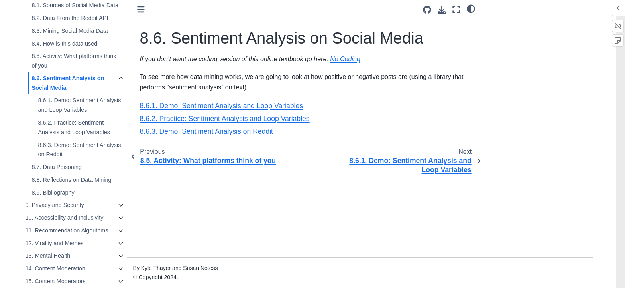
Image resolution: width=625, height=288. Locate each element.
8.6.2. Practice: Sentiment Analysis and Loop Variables (91, 127)
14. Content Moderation (72, 268)
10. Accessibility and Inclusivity (81, 218)
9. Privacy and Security (71, 205)
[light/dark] (471, 8)
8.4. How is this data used (81, 43)
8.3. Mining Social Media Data (87, 31)
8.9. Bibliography (70, 192)
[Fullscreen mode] (456, 9)
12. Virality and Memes (71, 243)
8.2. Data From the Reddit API (87, 18)
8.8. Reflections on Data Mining (88, 180)
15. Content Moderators (72, 281)
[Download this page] (441, 9)
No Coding (362, 59)
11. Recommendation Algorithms (83, 230)
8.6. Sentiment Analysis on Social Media (85, 83)
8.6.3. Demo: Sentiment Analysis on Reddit (96, 150)
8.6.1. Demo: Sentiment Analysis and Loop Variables (96, 105)
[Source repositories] (427, 9)
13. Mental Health (64, 255)
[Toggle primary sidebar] (158, 9)
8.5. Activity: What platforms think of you (91, 61)
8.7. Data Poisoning (74, 167)
